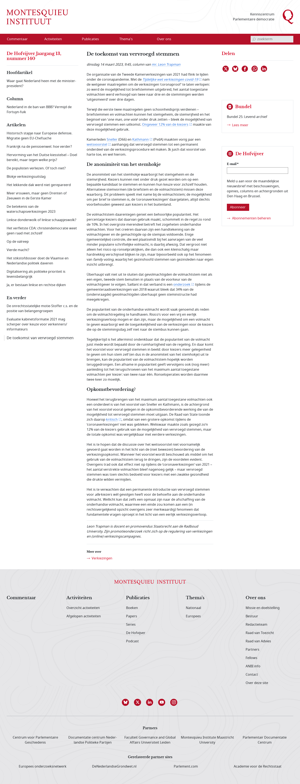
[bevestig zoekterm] (254, 39)
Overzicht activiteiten (83, 607)
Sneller (112, 139)
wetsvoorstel (97, 144)
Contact (252, 674)
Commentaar (21, 597)
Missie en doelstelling (263, 607)
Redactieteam (256, 624)
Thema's (195, 597)
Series (131, 624)
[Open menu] (73, 39)
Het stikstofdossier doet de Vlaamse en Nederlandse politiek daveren (38, 261)
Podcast (132, 641)
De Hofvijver (135, 632)
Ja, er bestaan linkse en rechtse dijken (36, 285)
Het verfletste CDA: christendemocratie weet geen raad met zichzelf (42, 231)
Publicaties (138, 597)
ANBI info (253, 666)
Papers (131, 616)
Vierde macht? (18, 250)
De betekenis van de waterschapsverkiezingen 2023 (31, 209)
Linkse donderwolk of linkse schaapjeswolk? (41, 220)
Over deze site (257, 682)
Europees (193, 616)
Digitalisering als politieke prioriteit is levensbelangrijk (36, 274)
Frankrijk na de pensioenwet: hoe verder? (39, 146)
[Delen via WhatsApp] (255, 69)
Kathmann (140, 139)
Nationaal (193, 607)
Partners (252, 649)
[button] (126, 702)
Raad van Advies (258, 641)
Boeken (132, 607)
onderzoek (181, 284)
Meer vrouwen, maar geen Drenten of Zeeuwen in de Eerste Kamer (37, 196)
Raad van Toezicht (260, 632)
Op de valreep (18, 241)
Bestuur (252, 616)
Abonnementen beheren (251, 218)
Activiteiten (79, 597)
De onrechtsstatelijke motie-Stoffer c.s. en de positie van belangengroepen (42, 309)
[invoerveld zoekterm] (272, 39)
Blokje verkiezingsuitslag (26, 176)
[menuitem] (20, 39)
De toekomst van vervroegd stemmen (40, 338)
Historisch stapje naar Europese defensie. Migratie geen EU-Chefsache (39, 136)
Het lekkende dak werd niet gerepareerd (39, 185)
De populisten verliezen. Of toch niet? (36, 168)
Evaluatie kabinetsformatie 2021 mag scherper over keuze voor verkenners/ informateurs (37, 324)
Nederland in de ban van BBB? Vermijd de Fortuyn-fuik (39, 110)
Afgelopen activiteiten (83, 616)
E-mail (231, 164)
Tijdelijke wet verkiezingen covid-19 (170, 79)
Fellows (251, 657)
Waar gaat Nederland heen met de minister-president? (41, 84)
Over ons (255, 597)
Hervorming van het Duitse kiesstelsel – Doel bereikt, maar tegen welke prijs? (42, 158)
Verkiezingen (102, 558)
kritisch (112, 419)
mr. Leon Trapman (166, 64)
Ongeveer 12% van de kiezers (165, 124)
